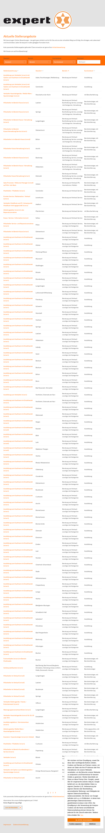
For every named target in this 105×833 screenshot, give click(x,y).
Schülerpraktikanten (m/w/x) (13, 668)
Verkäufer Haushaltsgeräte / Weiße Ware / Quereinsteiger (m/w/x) (17, 95)
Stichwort (80, 58)
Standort (6, 58)
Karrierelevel (56, 58)
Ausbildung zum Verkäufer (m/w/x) (15, 395)
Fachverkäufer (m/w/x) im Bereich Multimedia (14, 660)
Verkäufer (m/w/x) (9, 757)
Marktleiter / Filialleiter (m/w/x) (14, 191)
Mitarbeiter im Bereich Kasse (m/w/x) (16, 103)
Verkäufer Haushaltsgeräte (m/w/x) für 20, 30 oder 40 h (18, 716)
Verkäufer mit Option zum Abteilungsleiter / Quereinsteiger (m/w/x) (18, 771)
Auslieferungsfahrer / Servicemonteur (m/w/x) (16, 723)
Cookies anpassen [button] (75, 824)
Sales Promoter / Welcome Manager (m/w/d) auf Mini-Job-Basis (18, 184)
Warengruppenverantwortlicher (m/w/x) (17, 710)
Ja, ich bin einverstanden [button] (83, 820)
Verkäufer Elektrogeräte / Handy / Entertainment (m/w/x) (14, 703)
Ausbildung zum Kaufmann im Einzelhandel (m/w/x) (18, 238)
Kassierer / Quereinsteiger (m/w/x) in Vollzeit (18, 737)
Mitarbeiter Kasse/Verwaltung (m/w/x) (16, 148)
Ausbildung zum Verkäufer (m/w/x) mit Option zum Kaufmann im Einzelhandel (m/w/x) (16, 77)
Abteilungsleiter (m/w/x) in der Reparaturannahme (13, 211)
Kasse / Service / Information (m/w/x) (15, 218)
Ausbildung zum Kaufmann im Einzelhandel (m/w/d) (18, 428)
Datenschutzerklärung (20, 824)
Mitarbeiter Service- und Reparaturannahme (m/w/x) (18, 225)
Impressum (7, 824)
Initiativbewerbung (58, 47)
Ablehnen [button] (92, 824)
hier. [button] (81, 815)
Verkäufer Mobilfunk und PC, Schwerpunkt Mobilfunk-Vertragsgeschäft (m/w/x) (17, 204)
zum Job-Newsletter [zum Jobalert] (11, 807)
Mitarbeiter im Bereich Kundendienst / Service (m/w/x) (16, 750)
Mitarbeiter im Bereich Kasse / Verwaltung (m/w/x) (17, 121)
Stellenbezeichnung (10, 71)
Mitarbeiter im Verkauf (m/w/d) (14, 676)
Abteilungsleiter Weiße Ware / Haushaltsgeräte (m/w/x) (13, 730)
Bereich (30, 58)
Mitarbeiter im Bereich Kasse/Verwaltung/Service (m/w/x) (15, 130)
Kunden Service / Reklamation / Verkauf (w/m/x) (16, 197)
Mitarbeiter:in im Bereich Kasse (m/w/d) (16, 139)
